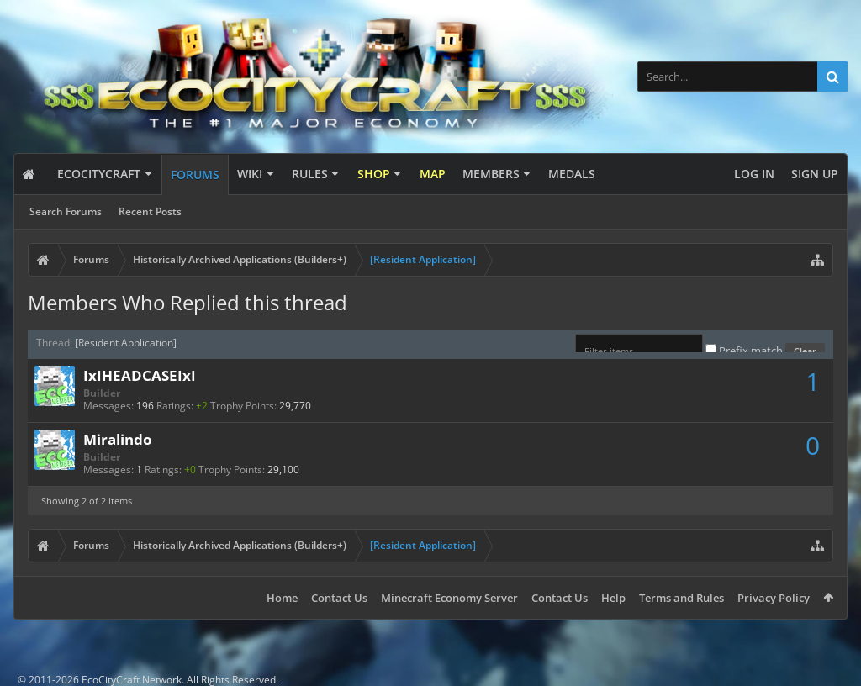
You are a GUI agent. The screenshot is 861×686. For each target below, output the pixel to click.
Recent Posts (150, 211)
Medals (571, 174)
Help (613, 597)
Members (491, 174)
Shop (373, 174)
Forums (195, 174)
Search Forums (65, 211)
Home (282, 597)
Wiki (249, 174)
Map (433, 174)
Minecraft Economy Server (449, 597)
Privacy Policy (773, 597)
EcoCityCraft (98, 174)
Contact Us (339, 597)
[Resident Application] (126, 342)
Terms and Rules (681, 597)
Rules (310, 174)
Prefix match (745, 350)
